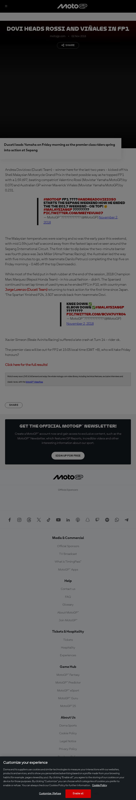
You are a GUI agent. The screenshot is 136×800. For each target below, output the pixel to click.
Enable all (78, 793)
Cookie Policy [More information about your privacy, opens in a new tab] (99, 785)
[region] (68, 778)
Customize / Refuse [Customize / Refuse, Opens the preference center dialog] (50, 793)
